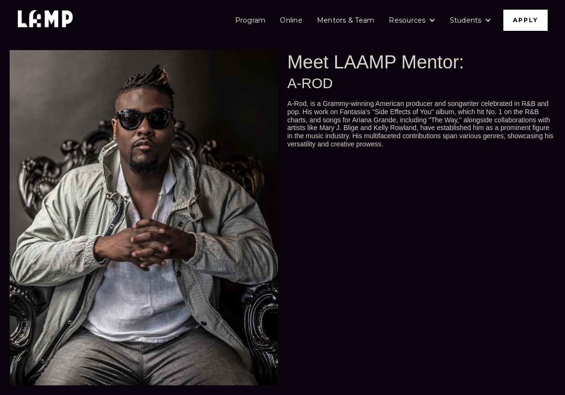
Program (250, 20)
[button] (412, 20)
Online (291, 20)
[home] (45, 20)
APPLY (525, 20)
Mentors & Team (346, 20)
